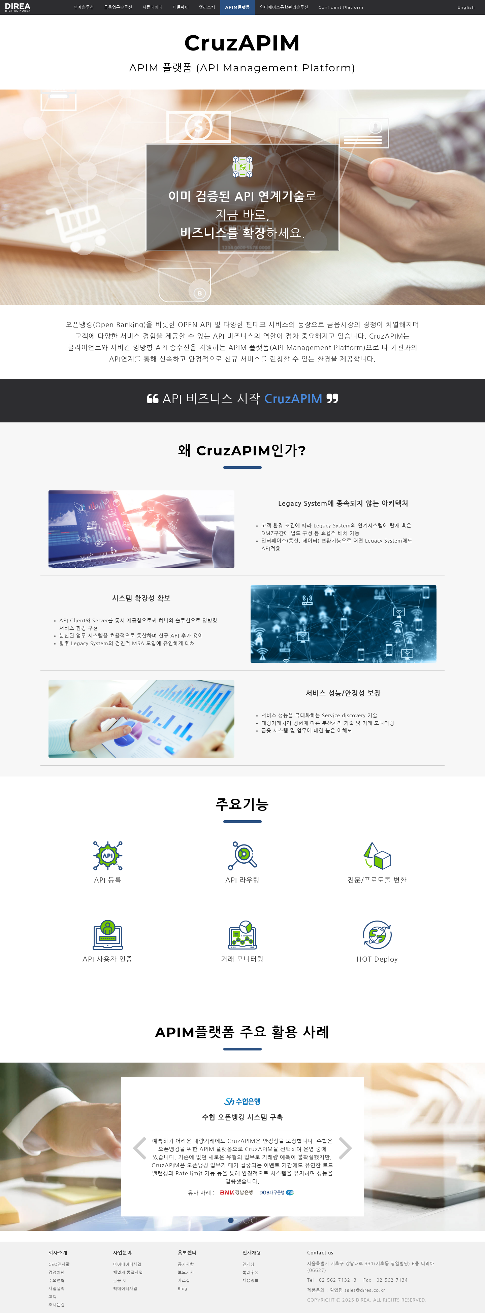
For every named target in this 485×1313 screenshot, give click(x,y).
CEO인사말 (59, 1265)
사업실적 (56, 1289)
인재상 (249, 1265)
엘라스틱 (207, 7)
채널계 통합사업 (128, 1273)
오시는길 (56, 1305)
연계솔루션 (84, 7)
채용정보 (251, 1281)
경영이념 (56, 1273)
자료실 (184, 1281)
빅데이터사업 (125, 1289)
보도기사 (186, 1273)
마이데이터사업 (127, 1265)
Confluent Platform (341, 7)
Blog (182, 1289)
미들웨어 (181, 7)
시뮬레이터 (152, 7)
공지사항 (186, 1265)
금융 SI (120, 1281)
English (466, 7)
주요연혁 (56, 1281)
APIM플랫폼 (237, 7)
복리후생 (251, 1273)
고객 (52, 1297)
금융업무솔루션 (118, 7)
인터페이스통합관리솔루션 (284, 7)
